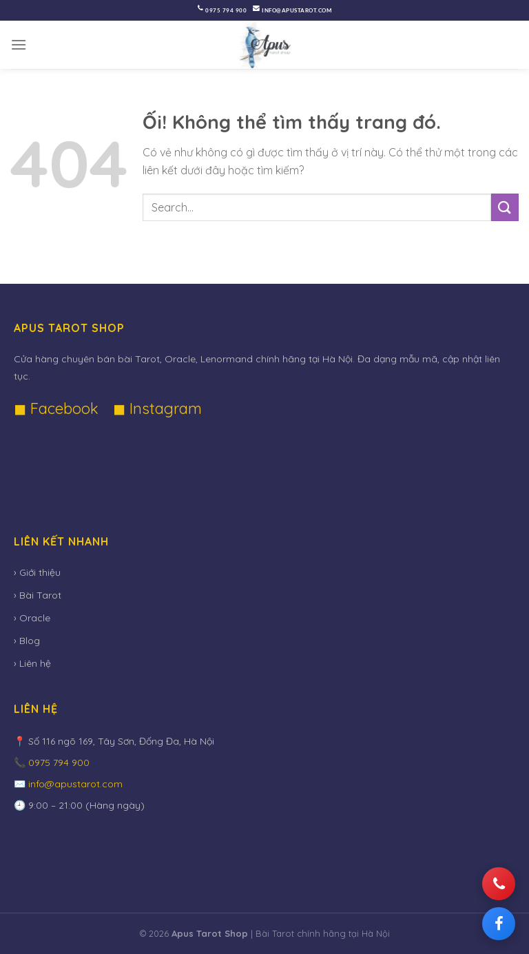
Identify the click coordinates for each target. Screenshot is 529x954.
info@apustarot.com (296, 10)
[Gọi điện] (498, 883)
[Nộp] (505, 207)
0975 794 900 (226, 10)
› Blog (27, 640)
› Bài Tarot (37, 595)
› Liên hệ (32, 663)
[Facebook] (498, 923)
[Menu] (19, 44)
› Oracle (32, 618)
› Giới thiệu (37, 572)
